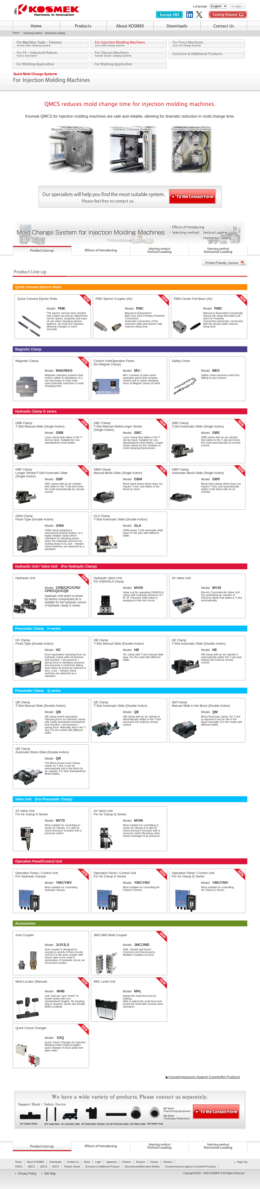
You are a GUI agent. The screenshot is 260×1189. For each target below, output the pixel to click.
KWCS (18, 1166)
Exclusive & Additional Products (102, 1166)
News (87, 1162)
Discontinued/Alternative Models (142, 1166)
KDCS (55, 1166)
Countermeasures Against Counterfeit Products (190, 1166)
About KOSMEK (35, 1162)
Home (16, 33)
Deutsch (140, 1162)
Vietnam (167, 1162)
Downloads (55, 1162)
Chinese (126, 1162)
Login (98, 1162)
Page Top (242, 1162)
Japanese (111, 1162)
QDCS (43, 1166)
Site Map (50, 1173)
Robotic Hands (72, 1166)
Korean (154, 1162)
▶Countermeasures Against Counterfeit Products (203, 1077)
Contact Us (73, 1162)
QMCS (31, 1166)
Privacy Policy (27, 1173)
